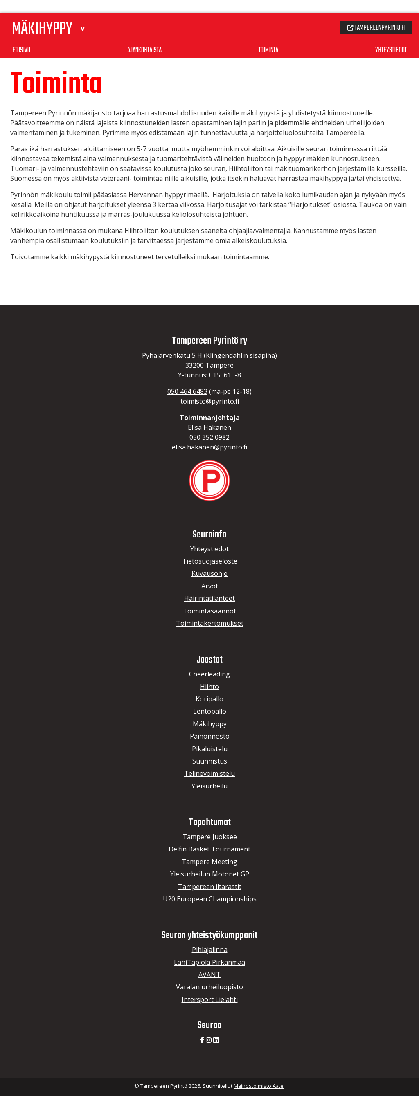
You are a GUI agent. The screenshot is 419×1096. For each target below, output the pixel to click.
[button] (88, 14)
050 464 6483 (187, 391)
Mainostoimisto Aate (259, 1085)
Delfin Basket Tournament (209, 848)
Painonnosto (210, 736)
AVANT (209, 974)
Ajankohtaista (144, 36)
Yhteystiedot (390, 36)
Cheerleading (209, 673)
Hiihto (209, 686)
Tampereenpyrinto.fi (373, 13)
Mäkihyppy (210, 723)
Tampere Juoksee (209, 836)
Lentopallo (209, 711)
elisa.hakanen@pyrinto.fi (209, 446)
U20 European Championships (210, 898)
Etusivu (22, 36)
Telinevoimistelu (209, 773)
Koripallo (209, 698)
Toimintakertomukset (209, 623)
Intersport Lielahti (210, 999)
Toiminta (268, 36)
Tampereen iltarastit (209, 886)
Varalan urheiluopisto (209, 986)
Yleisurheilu (209, 786)
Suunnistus (209, 761)
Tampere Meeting (209, 861)
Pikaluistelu (210, 748)
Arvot (209, 586)
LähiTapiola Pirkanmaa (209, 962)
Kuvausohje (209, 573)
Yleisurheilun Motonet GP (209, 873)
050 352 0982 (209, 437)
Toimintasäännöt (209, 610)
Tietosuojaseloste (209, 561)
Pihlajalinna (210, 949)
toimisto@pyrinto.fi (209, 401)
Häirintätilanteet (209, 598)
